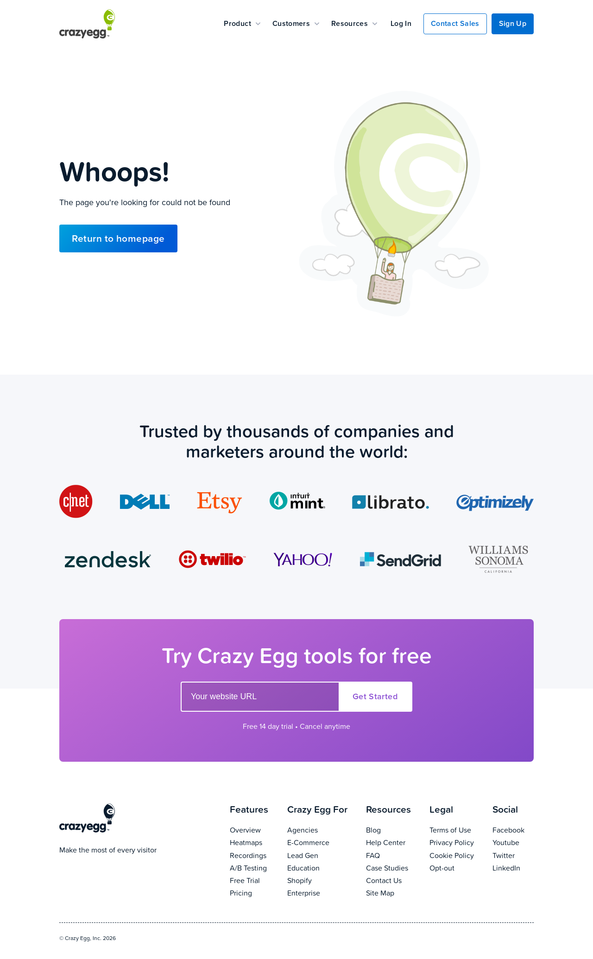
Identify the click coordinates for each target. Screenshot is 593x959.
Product (242, 23)
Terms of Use (456, 829)
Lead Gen (322, 855)
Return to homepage (118, 238)
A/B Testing (254, 867)
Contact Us (393, 880)
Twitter (513, 855)
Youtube (513, 842)
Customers (295, 23)
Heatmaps (254, 842)
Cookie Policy (456, 855)
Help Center (393, 842)
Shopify (322, 880)
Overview (254, 829)
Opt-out (456, 867)
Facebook (513, 829)
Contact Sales (455, 23)
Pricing (254, 892)
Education (322, 867)
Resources (354, 23)
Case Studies (393, 867)
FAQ (393, 855)
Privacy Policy (456, 842)
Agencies (322, 829)
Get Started (375, 696)
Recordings (254, 855)
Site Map (393, 892)
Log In (401, 23)
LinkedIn (513, 867)
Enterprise (322, 892)
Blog (393, 829)
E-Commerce (322, 842)
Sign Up (512, 23)
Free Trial (254, 880)
